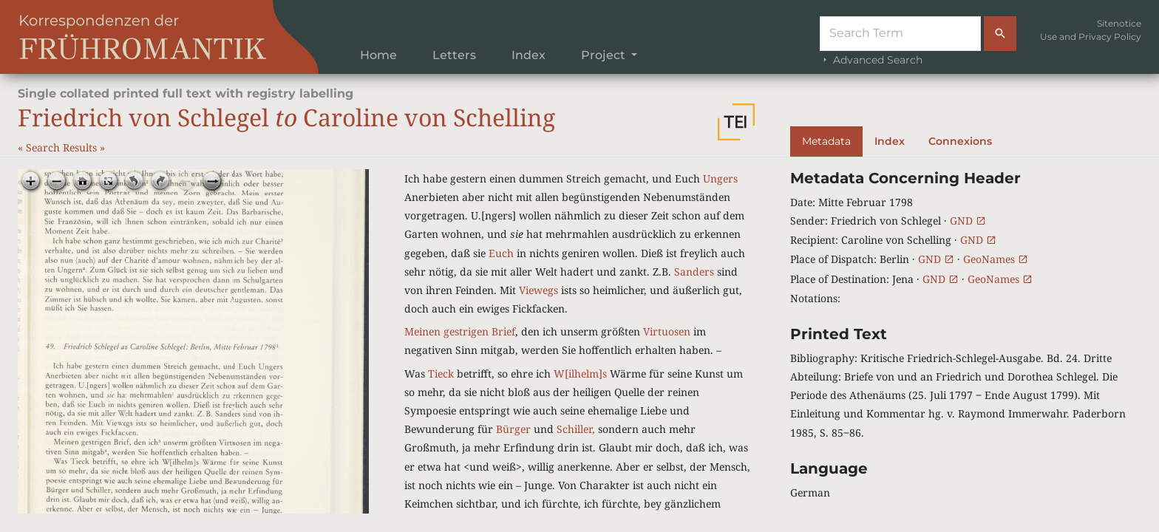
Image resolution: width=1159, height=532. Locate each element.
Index (528, 55)
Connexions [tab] (960, 141)
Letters (454, 55)
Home (378, 55)
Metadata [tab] (826, 141)
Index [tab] (889, 141)
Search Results (63, 147)
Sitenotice (1119, 23)
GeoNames (995, 259)
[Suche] (900, 33)
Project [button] (604, 55)
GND (968, 221)
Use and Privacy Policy (1090, 36)
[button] (736, 121)
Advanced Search (871, 59)
